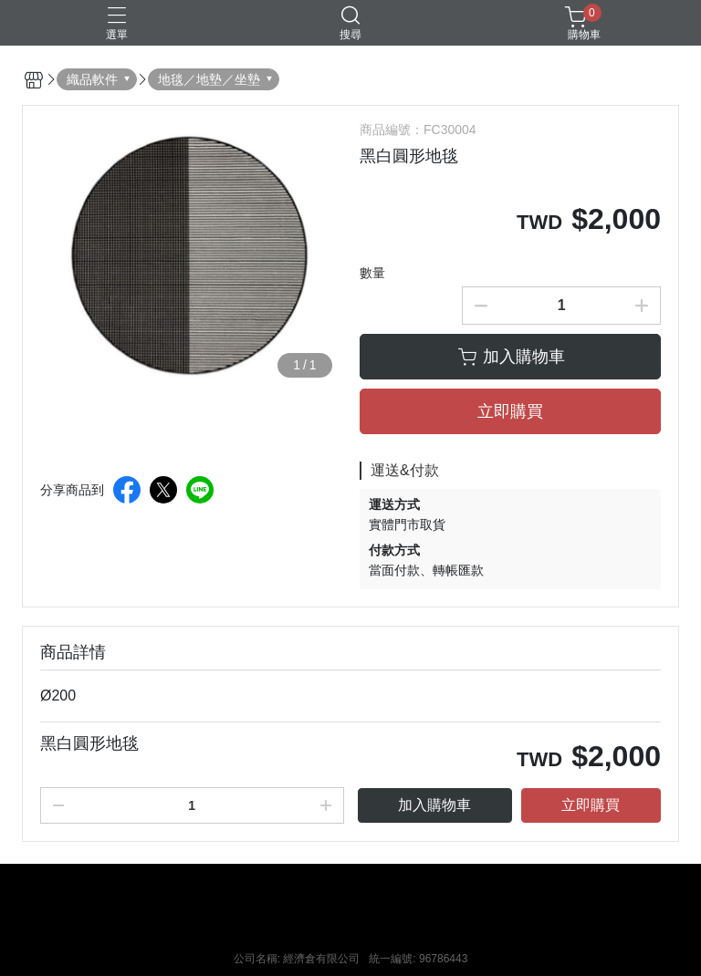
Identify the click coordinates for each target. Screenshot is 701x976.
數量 (372, 272)
